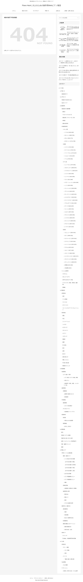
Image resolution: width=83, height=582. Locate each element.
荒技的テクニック (66, 365)
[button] (78, 18)
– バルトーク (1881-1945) (69, 253)
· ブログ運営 (65, 564)
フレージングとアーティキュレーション (70, 308)
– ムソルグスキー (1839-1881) (70, 197)
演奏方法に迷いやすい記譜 (66, 438)
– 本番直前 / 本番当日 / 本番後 (70, 488)
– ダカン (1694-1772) (68, 138)
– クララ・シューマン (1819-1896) (71, 182)
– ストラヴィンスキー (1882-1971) (71, 256)
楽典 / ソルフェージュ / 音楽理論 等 (68, 441)
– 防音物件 (66, 396)
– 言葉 (65, 553)
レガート (64, 333)
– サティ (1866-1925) (68, 235)
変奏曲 (63, 287)
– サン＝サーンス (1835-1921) (70, 194)
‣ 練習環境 (63, 388)
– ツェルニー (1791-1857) (69, 155)
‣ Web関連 (63, 562)
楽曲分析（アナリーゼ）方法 (68, 117)
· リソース (64, 556)
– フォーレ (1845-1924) (69, 208)
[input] (69, 17)
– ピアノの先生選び (68, 405)
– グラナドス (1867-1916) (69, 223)
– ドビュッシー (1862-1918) (70, 232)
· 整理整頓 (64, 423)
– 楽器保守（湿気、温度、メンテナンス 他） (71, 384)
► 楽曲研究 (62, 105)
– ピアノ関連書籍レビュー (69, 476)
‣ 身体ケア (63, 532)
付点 (63, 318)
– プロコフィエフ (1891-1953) (70, 259)
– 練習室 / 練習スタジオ (69, 393)
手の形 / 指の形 (65, 362)
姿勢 (63, 350)
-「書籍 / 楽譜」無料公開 (69, 559)
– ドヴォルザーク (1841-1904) (70, 203)
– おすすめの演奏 (67, 473)
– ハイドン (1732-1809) (69, 147)
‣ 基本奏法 (63, 312)
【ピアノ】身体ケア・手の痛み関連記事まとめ (68, 75)
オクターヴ (64, 327)
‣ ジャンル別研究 (64, 270)
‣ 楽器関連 (63, 371)
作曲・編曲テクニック (66, 444)
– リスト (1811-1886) (68, 179)
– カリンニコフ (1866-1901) (70, 220)
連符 (63, 296)
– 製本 (65, 500)
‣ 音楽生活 (63, 544)
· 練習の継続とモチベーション (68, 523)
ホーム (31, 578)
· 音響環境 (64, 391)
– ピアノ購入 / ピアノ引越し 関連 (71, 377)
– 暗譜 (65, 511)
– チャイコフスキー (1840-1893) (70, 200)
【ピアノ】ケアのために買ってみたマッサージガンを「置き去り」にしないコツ (68, 78)
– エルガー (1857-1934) (69, 211)
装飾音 (63, 339)
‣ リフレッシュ (64, 567)
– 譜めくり (66, 497)
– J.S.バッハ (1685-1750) (69, 135)
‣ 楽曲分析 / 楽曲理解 (65, 108)
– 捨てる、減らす (67, 426)
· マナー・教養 (65, 547)
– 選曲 (65, 482)
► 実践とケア (63, 449)
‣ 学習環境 (63, 399)
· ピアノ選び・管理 (66, 374)
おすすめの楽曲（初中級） (70, 464)
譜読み (63, 111)
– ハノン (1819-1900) (68, 185)
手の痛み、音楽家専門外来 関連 (69, 538)
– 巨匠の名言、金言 (68, 529)
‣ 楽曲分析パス (64, 93)
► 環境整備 (62, 368)
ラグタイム (64, 273)
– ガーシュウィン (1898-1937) (70, 262)
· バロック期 (65, 129)
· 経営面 (64, 417)
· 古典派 (64, 144)
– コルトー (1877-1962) (69, 250)
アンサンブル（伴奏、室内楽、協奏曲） (70, 283)
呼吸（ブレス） (65, 359)
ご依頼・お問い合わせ (48, 578)
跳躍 (63, 342)
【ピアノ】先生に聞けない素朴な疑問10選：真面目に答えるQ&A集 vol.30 (69, 71)
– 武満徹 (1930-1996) (68, 265)
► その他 (62, 541)
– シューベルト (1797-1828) (70, 164)
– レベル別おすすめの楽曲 (69, 458)
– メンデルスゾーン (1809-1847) (70, 170)
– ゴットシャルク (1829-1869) (70, 188)
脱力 (63, 348)
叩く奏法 (64, 345)
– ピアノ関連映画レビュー (69, 479)
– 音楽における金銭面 (68, 420)
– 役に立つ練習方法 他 (68, 517)
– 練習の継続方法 (67, 526)
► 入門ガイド (63, 96)
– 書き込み (66, 494)
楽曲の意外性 (65, 123)
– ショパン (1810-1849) (69, 173)
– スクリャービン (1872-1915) (70, 238)
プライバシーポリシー (38, 578)
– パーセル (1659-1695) (69, 132)
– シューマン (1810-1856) (69, 176)
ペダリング (64, 336)
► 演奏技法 (62, 290)
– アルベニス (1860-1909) (69, 214)
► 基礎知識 (62, 429)
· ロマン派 (64, 161)
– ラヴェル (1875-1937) (69, 247)
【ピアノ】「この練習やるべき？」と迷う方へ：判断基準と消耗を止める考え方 (68, 62)
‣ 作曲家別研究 (64, 126)
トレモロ (64, 324)
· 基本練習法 (65, 508)
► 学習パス (62, 91)
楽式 (62, 432)
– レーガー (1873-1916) (69, 226)
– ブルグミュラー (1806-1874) (70, 167)
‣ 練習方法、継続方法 (65, 506)
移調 (62, 447)
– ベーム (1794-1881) (68, 158)
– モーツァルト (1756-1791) (70, 150)
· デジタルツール (66, 408)
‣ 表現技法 (63, 293)
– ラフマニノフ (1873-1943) (70, 241)
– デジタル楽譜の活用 (68, 503)
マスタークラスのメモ (67, 114)
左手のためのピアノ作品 (67, 279)
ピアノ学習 (61, 88)
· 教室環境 (64, 402)
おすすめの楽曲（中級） (70, 467)
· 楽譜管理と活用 (66, 491)
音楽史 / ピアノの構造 (65, 435)
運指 (63, 315)
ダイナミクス (65, 305)
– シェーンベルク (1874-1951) (70, 244)
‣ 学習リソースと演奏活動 (66, 452)
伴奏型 (63, 120)
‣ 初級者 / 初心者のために (66, 99)
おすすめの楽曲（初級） (70, 461)
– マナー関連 (66, 550)
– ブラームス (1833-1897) (69, 191)
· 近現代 (64, 229)
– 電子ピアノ (66, 380)
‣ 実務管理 (63, 414)
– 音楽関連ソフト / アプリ (69, 411)
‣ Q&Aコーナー (64, 102)
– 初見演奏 (66, 514)
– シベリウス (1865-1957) (69, 217)
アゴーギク (64, 302)
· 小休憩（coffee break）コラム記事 (70, 570)
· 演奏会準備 (65, 485)
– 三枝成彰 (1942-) (68, 267)
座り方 (63, 353)
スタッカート (65, 330)
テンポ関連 (64, 299)
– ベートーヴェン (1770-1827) (70, 152)
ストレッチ (64, 535)
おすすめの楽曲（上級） (70, 470)
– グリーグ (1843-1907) (69, 206)
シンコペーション (66, 321)
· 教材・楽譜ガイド (66, 455)
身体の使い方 (65, 356)
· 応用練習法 (65, 520)
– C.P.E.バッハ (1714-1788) (69, 141)
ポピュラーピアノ (66, 276)
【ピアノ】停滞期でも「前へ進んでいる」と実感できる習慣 (68, 66)
